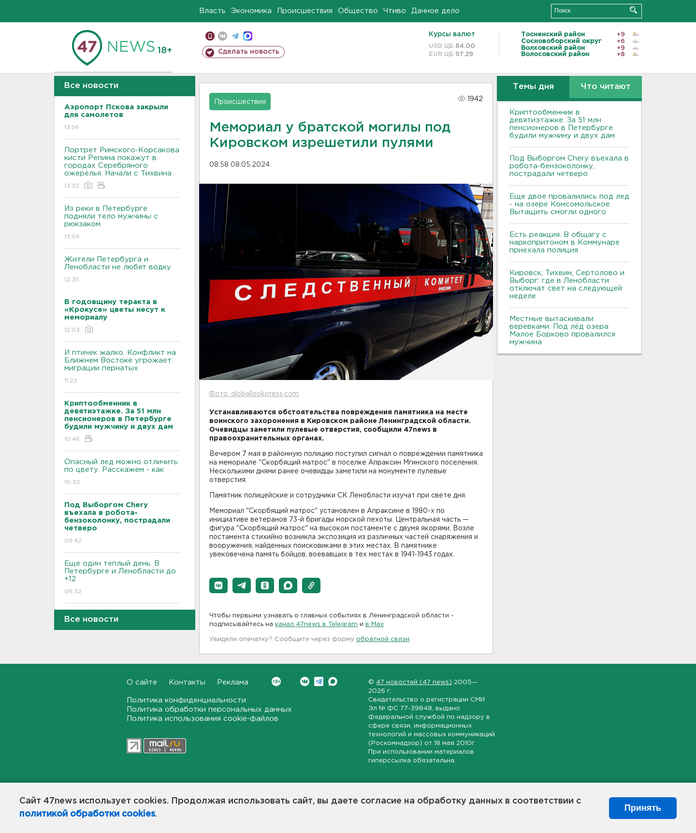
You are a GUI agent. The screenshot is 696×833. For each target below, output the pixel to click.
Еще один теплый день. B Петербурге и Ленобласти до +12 (122, 578)
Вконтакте (276, 681)
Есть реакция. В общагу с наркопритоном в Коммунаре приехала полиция (564, 242)
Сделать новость (248, 52)
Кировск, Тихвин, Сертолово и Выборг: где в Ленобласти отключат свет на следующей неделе (566, 284)
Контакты (187, 682)
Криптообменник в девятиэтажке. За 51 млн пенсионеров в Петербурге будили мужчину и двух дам (562, 124)
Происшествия (305, 11)
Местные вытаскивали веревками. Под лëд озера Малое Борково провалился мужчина (562, 330)
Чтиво (394, 11)
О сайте (142, 682)
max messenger (247, 36)
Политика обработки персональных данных (209, 709)
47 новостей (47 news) (414, 682)
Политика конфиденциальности (186, 700)
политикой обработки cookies (87, 814)
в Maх (374, 624)
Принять (642, 808)
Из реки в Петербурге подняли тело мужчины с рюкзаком (122, 223)
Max (332, 681)
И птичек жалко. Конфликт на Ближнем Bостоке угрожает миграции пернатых (122, 367)
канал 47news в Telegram (316, 624)
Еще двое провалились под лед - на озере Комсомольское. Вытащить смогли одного (569, 204)
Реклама (232, 682)
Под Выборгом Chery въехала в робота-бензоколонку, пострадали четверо (569, 166)
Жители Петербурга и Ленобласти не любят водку (122, 270)
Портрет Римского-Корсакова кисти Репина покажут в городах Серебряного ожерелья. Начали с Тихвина (122, 168)
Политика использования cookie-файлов (202, 719)
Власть (212, 11)
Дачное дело (435, 11)
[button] (218, 585)
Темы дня (533, 86)
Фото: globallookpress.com (254, 394)
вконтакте (222, 36)
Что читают (606, 86)
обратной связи (382, 639)
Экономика (251, 11)
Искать (633, 10)
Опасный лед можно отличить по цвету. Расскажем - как (122, 472)
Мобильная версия (210, 36)
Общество (358, 11)
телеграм (235, 36)
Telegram (318, 681)
